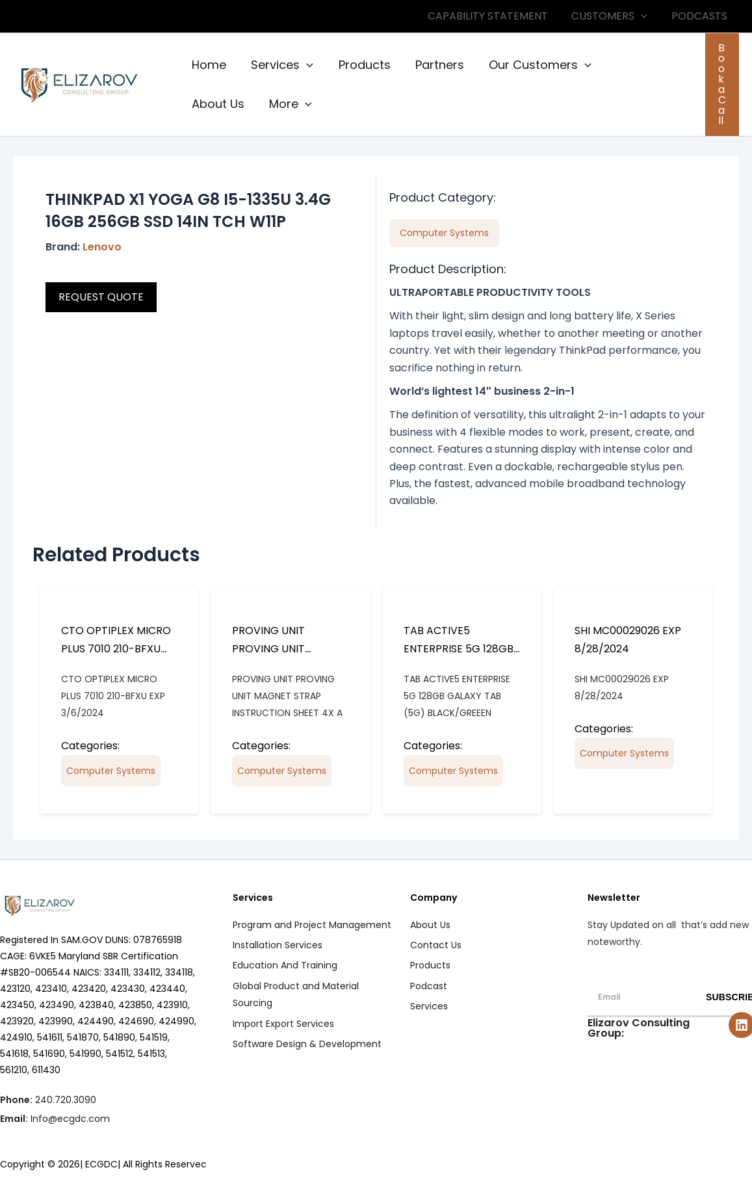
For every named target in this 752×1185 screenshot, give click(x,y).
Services (280, 65)
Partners (434, 65)
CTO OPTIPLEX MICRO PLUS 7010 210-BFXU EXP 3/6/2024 (116, 648)
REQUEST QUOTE (101, 296)
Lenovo (102, 246)
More (212, 104)
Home (208, 65)
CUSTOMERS (614, 16)
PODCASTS (701, 15)
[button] (645, 16)
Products (361, 65)
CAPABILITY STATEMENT (495, 15)
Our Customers (533, 65)
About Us (634, 65)
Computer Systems (110, 770)
